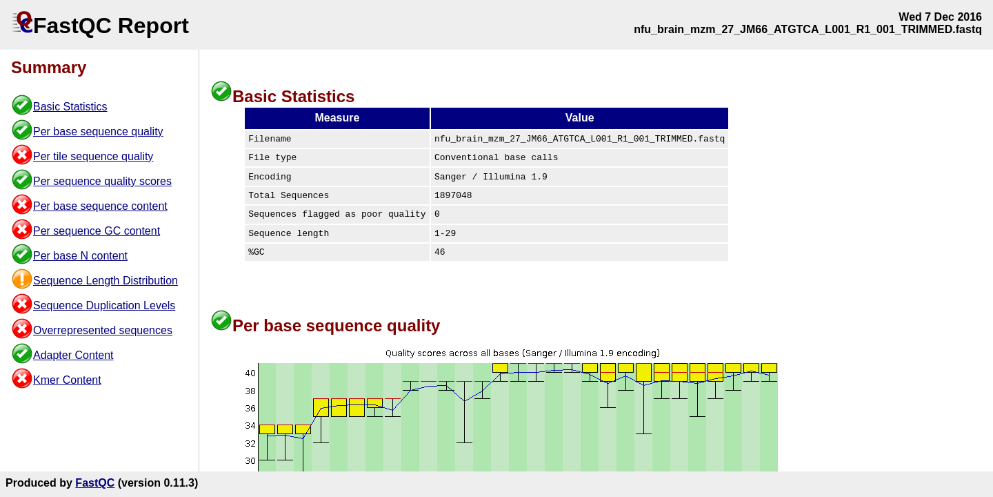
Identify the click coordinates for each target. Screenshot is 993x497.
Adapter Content (73, 355)
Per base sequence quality (98, 131)
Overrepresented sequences (102, 330)
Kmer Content (67, 380)
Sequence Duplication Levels (104, 305)
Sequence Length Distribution (105, 280)
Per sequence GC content (96, 231)
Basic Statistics (70, 107)
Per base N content (80, 256)
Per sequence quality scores (102, 181)
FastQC (94, 483)
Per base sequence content (100, 206)
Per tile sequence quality (93, 156)
